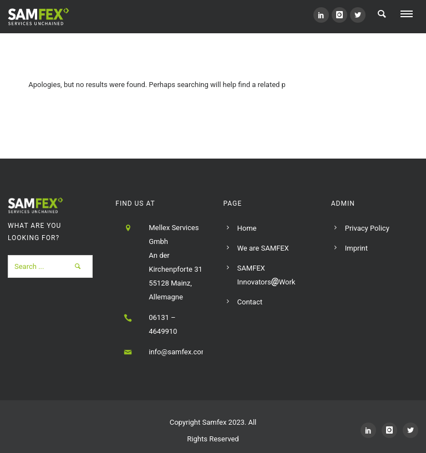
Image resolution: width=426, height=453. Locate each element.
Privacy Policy (367, 228)
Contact (249, 302)
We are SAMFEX (263, 248)
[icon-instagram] (339, 15)
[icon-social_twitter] (358, 15)
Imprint (356, 248)
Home (247, 228)
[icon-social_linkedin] (321, 15)
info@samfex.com (178, 352)
